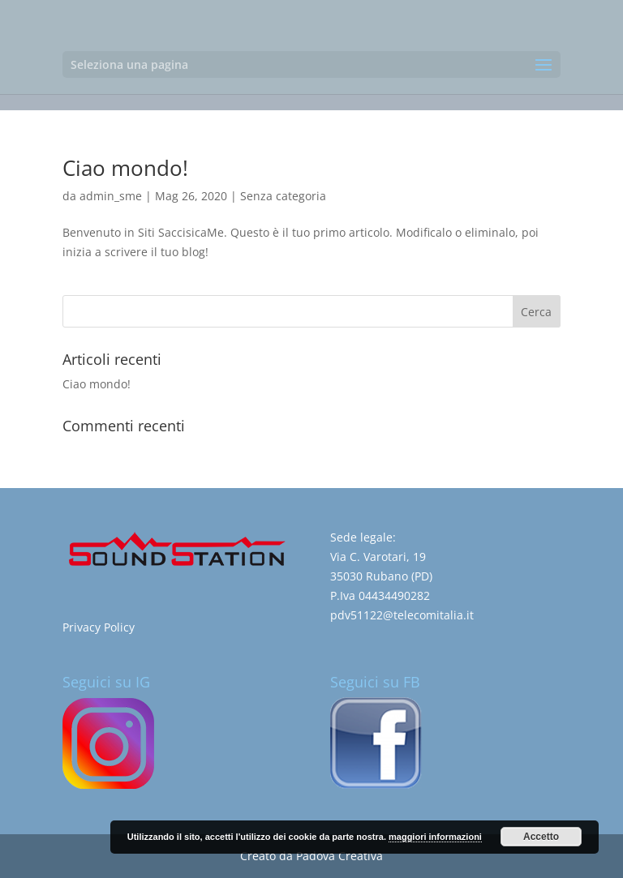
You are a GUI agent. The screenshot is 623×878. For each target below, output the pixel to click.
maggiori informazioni (435, 837)
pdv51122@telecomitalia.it (402, 615)
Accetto (541, 836)
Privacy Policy (98, 627)
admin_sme (110, 195)
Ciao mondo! (125, 167)
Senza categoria (283, 195)
